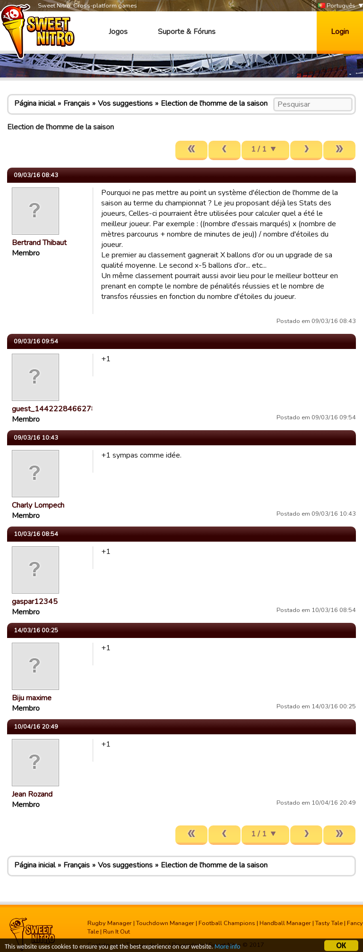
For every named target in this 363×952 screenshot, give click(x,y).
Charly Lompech (38, 505)
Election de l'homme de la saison (214, 103)
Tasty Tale (329, 923)
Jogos (118, 31)
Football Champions (227, 923)
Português (336, 5)
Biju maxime (32, 698)
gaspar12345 (35, 601)
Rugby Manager (109, 923)
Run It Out (116, 931)
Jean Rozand (32, 794)
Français (76, 103)
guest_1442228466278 (54, 409)
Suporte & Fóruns (187, 31)
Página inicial (34, 103)
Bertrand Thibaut (39, 243)
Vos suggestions (125, 103)
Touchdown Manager (165, 923)
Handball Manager (285, 923)
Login (340, 31)
